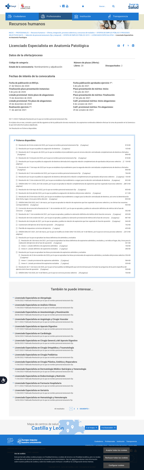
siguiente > (84, 409)
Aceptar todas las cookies (116, 450)
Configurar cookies (116, 465)
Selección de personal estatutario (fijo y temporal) (43, 35)
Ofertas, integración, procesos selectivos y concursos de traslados (71, 33)
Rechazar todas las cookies (116, 458)
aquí (73, 459)
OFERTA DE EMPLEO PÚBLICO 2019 (76, 35)
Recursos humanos (38, 33)
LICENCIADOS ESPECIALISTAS (102, 35)
